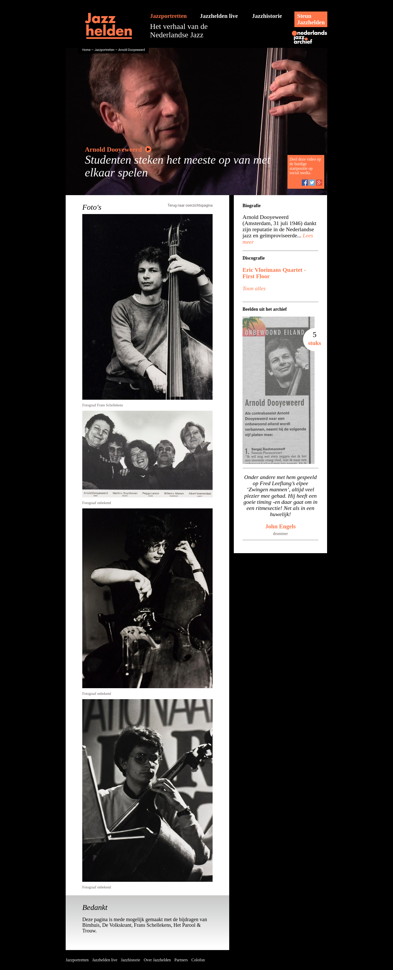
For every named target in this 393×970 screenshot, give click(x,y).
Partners (181, 960)
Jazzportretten (168, 16)
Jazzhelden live (219, 16)
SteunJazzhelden (311, 19)
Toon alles (253, 288)
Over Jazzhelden (157, 960)
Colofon (198, 960)
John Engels (280, 526)
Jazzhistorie (267, 16)
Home (86, 50)
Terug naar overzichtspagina (190, 205)
